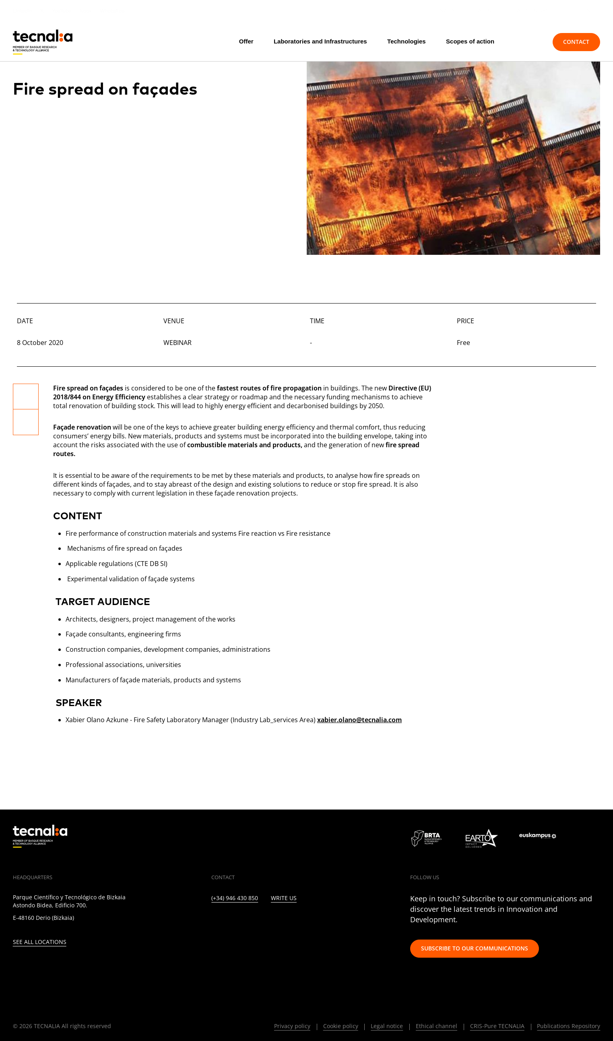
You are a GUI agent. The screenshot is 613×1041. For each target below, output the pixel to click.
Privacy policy (292, 1026)
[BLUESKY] (353, 921)
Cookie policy (340, 1026)
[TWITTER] (231, 921)
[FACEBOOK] (266, 921)
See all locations (39, 942)
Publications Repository (568, 1026)
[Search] (528, 42)
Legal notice (387, 1026)
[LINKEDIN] (213, 921)
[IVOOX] (318, 921)
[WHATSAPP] (335, 921)
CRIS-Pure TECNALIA (497, 1026)
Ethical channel (436, 1026)
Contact (576, 41)
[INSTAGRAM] (248, 921)
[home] (42, 42)
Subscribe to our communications (474, 948)
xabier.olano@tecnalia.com (359, 719)
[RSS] (300, 921)
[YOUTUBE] (283, 921)
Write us (284, 898)
